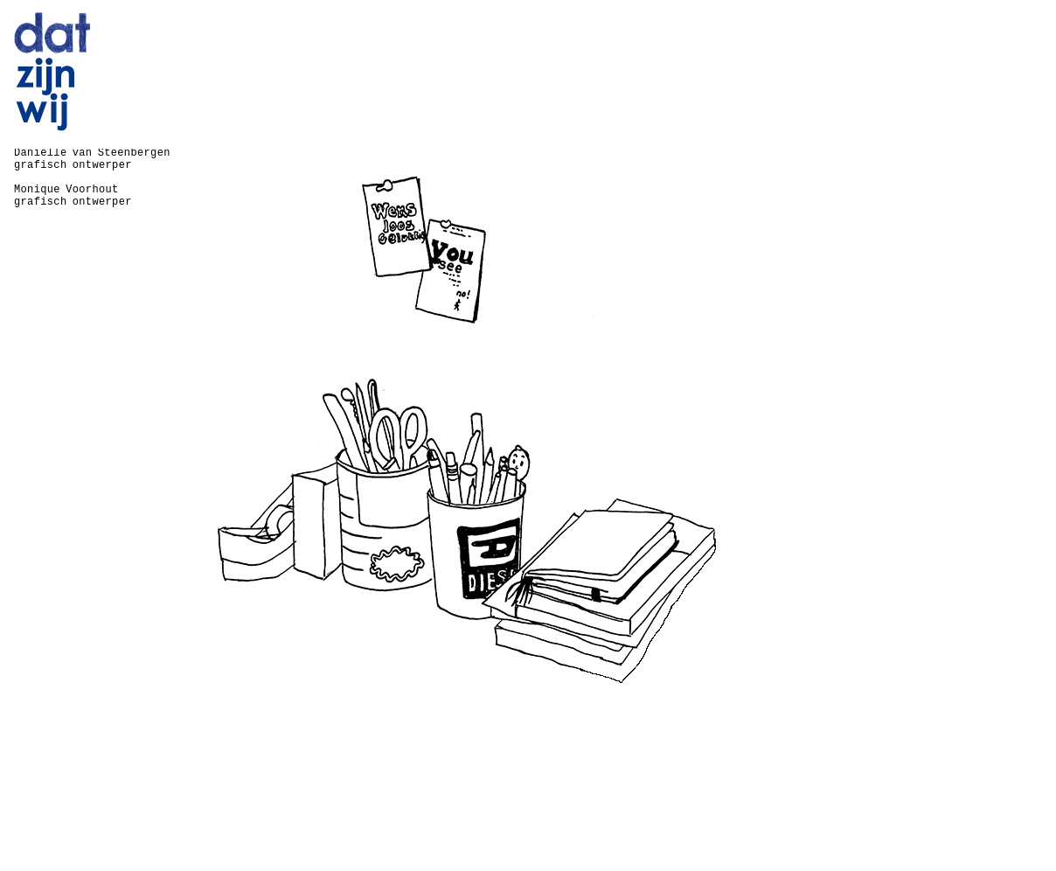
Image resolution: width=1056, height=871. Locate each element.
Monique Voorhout (66, 190)
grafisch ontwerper (73, 165)
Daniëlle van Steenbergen (92, 153)
